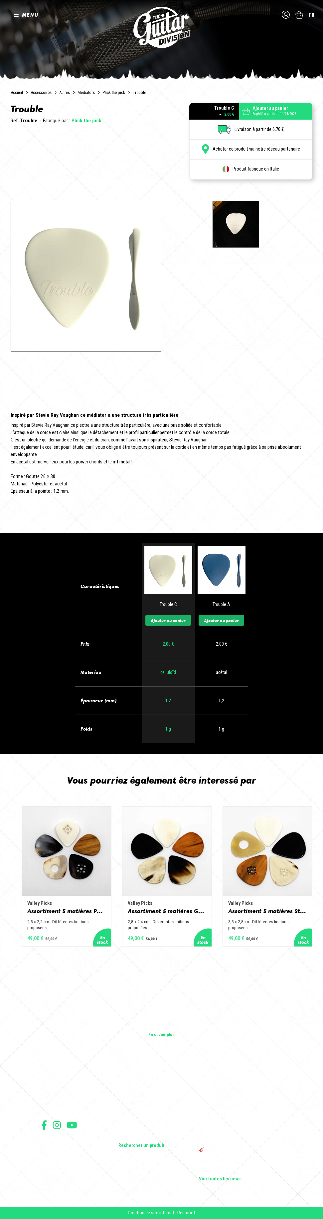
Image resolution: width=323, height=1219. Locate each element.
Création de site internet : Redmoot (161, 1213)
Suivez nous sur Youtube (72, 1124)
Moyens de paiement (58, 1170)
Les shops (51, 1089)
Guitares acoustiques (138, 1089)
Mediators (86, 92)
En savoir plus (161, 1034)
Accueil (17, 92)
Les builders (52, 1080)
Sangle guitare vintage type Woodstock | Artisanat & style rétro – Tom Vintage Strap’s (237, 1100)
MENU (30, 14)
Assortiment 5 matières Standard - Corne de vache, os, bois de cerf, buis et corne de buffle (267, 911)
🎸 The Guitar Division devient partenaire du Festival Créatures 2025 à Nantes (240, 1152)
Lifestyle (126, 1136)
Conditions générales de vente (66, 1148)
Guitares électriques (137, 1080)
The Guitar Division (161, 27)
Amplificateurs (132, 1108)
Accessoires (41, 92)
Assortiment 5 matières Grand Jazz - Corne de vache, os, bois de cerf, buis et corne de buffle (167, 911)
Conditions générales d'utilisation (69, 1141)
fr (312, 15)
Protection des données (61, 1163)
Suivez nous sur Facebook (44, 1124)
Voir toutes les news (220, 1179)
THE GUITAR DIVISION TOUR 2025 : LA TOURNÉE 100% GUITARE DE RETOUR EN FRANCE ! (236, 1135)
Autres (64, 92)
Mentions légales (55, 1155)
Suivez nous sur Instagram (57, 1124)
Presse (48, 1108)
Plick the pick (113, 92)
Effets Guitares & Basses (142, 1117)
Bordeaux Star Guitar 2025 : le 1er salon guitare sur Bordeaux (236, 1167)
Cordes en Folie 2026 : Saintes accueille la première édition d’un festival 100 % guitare (240, 1083)
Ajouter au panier (168, 620)
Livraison (49, 1177)
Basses (125, 1099)
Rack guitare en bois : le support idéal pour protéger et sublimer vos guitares (239, 1117)
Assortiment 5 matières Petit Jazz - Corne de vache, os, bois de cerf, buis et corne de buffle (66, 911)
